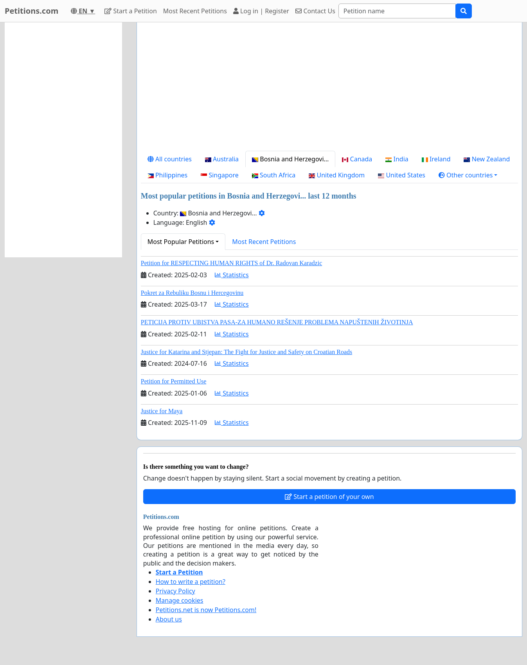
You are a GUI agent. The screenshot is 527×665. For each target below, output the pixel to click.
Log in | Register (261, 11)
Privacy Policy (175, 591)
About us (169, 619)
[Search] (397, 11)
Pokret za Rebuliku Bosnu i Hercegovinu (192, 292)
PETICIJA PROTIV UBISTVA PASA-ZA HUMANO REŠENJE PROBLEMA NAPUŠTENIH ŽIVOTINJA (277, 322)
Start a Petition (130, 11)
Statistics (232, 275)
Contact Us (315, 11)
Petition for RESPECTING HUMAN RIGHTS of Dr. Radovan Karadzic (231, 263)
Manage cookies (179, 600)
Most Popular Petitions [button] (180, 241)
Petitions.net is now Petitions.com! (206, 609)
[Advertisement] (329, 90)
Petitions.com (31, 10)
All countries (169, 159)
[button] (468, 175)
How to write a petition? (190, 581)
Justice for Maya (162, 411)
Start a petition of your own (329, 496)
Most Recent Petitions (195, 11)
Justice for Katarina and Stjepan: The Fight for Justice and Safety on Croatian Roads (246, 352)
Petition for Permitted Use (174, 381)
